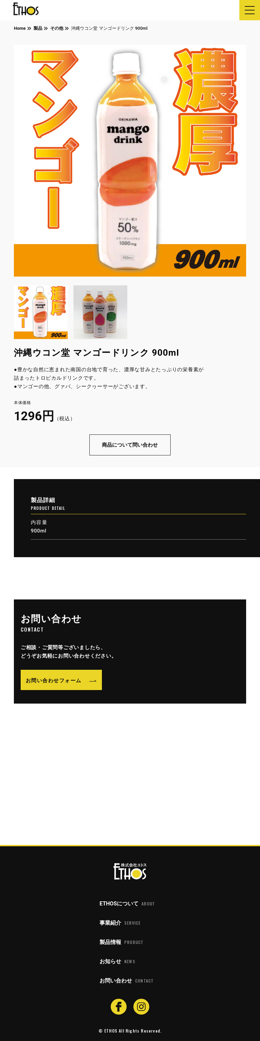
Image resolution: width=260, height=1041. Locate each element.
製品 (38, 28)
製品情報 (122, 942)
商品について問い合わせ (130, 445)
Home (20, 28)
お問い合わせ (127, 980)
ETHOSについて (127, 903)
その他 (56, 28)
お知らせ (117, 961)
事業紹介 (120, 923)
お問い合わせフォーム (54, 680)
